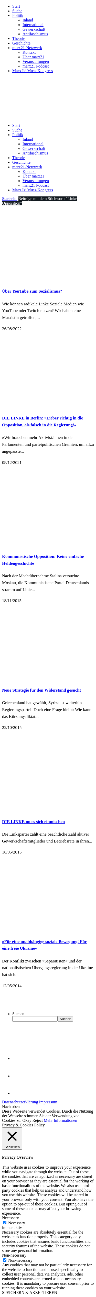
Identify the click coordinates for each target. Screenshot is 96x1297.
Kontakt (29, 52)
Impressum (48, 1102)
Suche (17, 11)
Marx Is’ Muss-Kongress (32, 71)
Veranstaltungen (36, 61)
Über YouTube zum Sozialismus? (32, 291)
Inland (28, 20)
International (33, 25)
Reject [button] (37, 1120)
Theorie (18, 38)
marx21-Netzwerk (27, 48)
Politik (17, 15)
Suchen (18, 1014)
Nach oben (11, 1106)
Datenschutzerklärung (20, 1102)
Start (16, 6)
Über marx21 (33, 57)
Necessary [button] (10, 1218)
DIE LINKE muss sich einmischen (33, 821)
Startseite (9, 198)
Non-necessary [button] (14, 1255)
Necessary (16, 1223)
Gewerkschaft (34, 29)
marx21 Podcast (36, 66)
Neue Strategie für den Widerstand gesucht (41, 690)
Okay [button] (27, 1120)
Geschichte (21, 43)
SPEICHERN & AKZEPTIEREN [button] (29, 1292)
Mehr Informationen (60, 1120)
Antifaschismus (35, 34)
